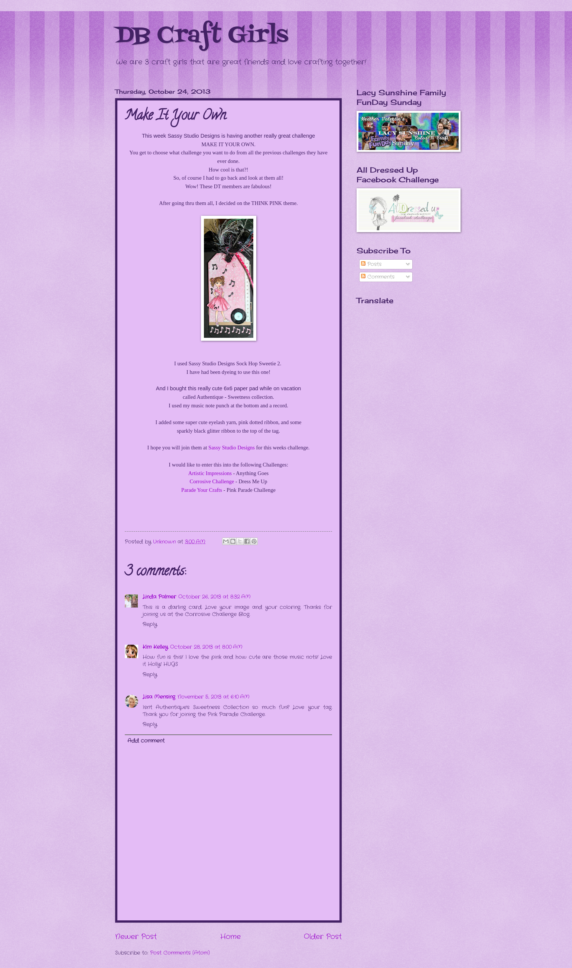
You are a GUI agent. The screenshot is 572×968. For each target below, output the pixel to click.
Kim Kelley (155, 647)
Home (230, 937)
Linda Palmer (159, 596)
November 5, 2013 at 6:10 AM (214, 697)
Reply (150, 624)
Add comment (146, 740)
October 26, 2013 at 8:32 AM (214, 596)
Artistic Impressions (210, 473)
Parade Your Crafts (201, 490)
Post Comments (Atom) (180, 952)
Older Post (323, 937)
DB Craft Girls (201, 36)
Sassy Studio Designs (231, 448)
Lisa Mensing (159, 697)
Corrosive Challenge (212, 481)
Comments (377, 277)
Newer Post (136, 937)
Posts (371, 264)
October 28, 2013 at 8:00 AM (206, 647)
